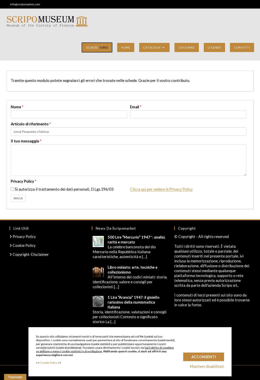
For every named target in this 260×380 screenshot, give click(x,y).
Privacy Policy (23, 181)
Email (135, 107)
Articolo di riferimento (31, 124)
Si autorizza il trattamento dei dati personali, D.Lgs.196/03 (62, 189)
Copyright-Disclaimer (29, 254)
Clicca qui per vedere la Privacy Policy (161, 189)
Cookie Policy (23, 245)
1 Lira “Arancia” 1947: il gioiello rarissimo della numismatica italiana (133, 302)
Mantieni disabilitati (207, 366)
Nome (17, 107)
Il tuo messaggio (26, 141)
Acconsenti (203, 357)
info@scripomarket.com (25, 4)
